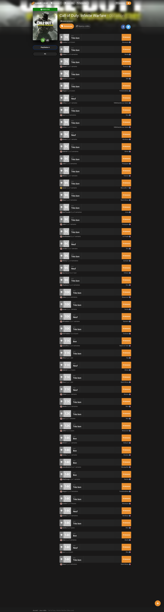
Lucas (63, 309)
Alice (63, 358)
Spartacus (65, 273)
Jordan (63, 248)
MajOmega (65, 479)
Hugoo (63, 91)
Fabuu (63, 54)
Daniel (63, 66)
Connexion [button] (120, 3)
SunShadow (65, 236)
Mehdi (63, 443)
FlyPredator (65, 333)
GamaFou (64, 346)
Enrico (63, 79)
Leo (62, 115)
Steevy (63, 261)
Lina (63, 540)
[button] (82, 3)
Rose (63, 200)
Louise (63, 42)
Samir (63, 188)
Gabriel (64, 151)
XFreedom (65, 321)
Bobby (63, 455)
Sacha (63, 406)
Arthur (63, 103)
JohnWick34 (65, 467)
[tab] (67, 26)
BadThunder (65, 212)
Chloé (63, 394)
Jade (63, 164)
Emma (63, 139)
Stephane (64, 285)
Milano (63, 176)
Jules (63, 297)
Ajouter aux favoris (67, 21)
